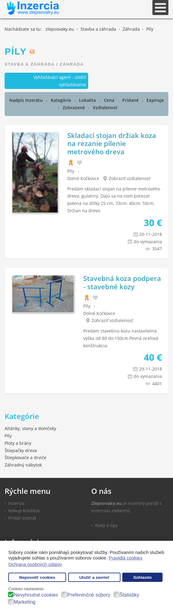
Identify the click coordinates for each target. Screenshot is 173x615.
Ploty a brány (18, 443)
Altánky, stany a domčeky (30, 428)
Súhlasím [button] (142, 577)
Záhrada (72, 64)
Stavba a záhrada (29, 64)
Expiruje (155, 100)
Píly (70, 171)
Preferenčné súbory (88, 595)
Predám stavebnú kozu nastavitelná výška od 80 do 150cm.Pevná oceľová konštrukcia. (120, 338)
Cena (110, 100)
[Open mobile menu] (160, 7)
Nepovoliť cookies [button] (37, 577)
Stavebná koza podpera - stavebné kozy (122, 282)
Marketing (24, 602)
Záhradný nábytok (23, 465)
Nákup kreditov (24, 510)
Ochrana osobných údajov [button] (35, 564)
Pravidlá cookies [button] (125, 557)
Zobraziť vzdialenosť (129, 178)
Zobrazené (74, 107)
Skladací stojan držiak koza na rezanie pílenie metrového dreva (111, 143)
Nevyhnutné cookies (36, 595)
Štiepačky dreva (21, 450)
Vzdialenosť (105, 107)
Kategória (61, 100)
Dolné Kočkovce (83, 178)
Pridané (131, 100)
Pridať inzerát (22, 518)
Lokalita (88, 100)
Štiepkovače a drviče (25, 457)
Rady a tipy (106, 525)
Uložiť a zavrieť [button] (94, 577)
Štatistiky (129, 595)
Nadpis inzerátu (26, 100)
